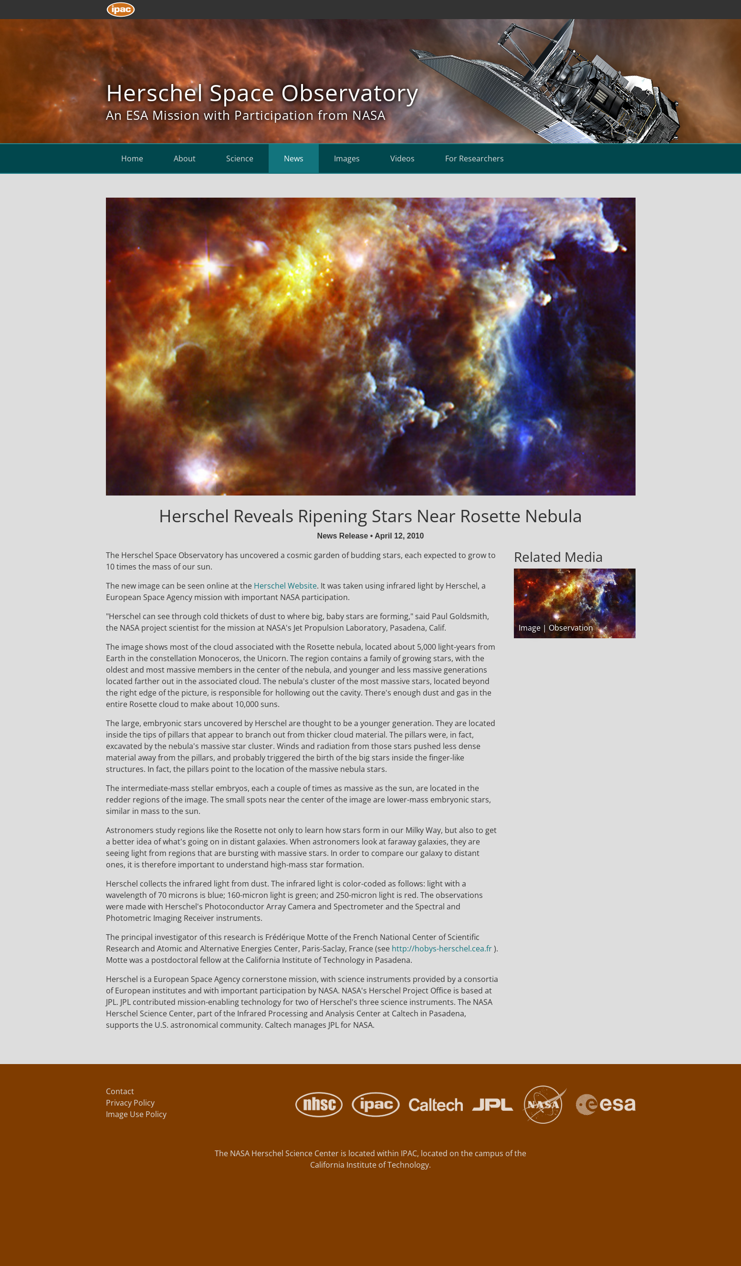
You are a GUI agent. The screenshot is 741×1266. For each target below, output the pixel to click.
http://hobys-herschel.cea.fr (442, 948)
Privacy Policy (130, 1102)
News (293, 158)
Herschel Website (285, 585)
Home (132, 158)
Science (239, 158)
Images (347, 158)
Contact (120, 1091)
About (185, 158)
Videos (402, 158)
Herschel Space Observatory (262, 92)
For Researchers (474, 158)
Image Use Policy (136, 1114)
